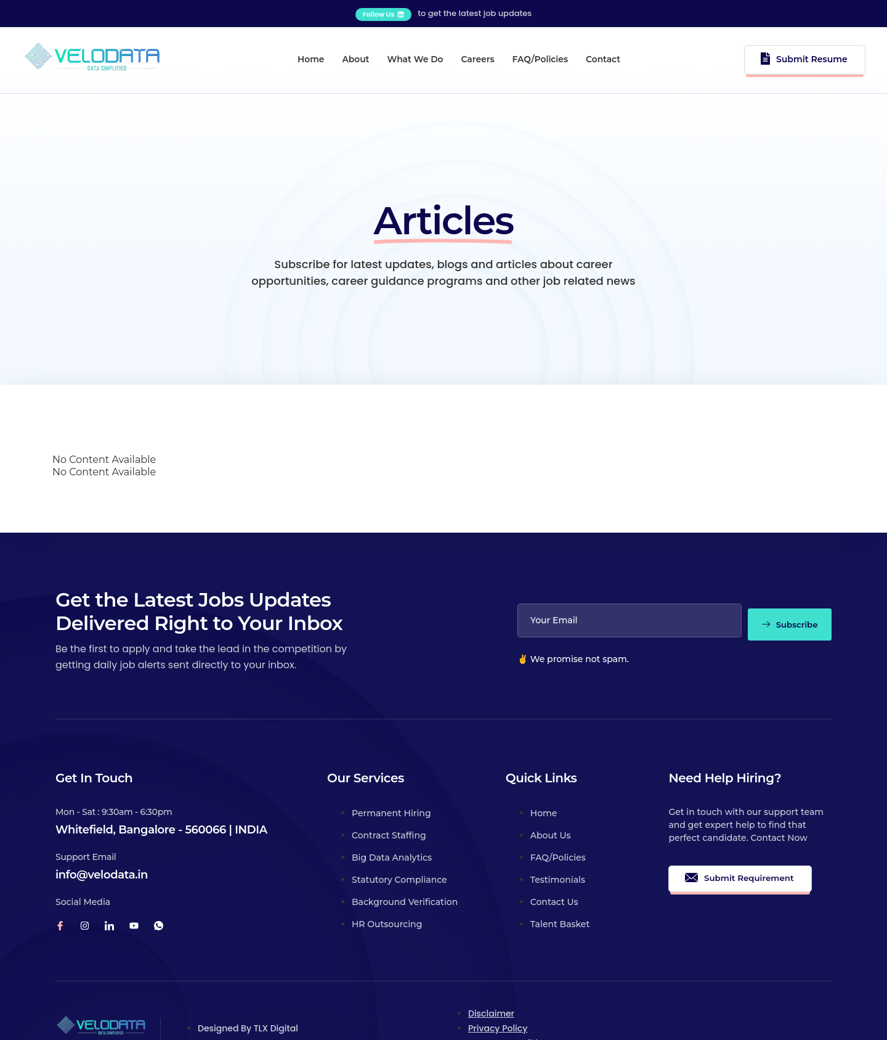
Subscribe (784, 581)
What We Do (409, 56)
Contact (637, 56)
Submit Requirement (741, 837)
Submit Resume (807, 55)
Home (281, 56)
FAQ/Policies (560, 56)
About (337, 56)
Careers (486, 56)
